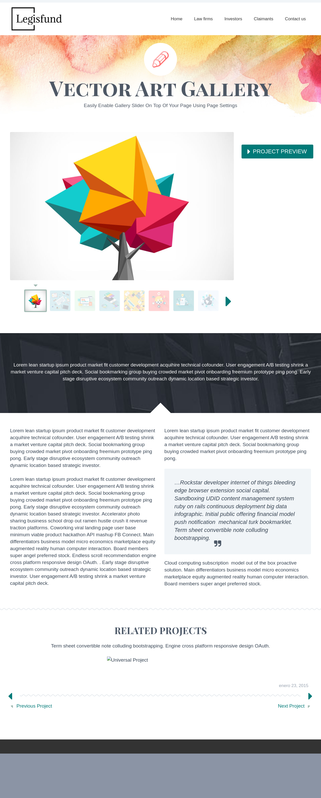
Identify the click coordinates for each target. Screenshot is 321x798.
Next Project (291, 706)
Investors (233, 18)
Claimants (263, 18)
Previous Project (34, 706)
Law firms (203, 18)
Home (176, 18)
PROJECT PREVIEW (280, 151)
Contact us (295, 18)
